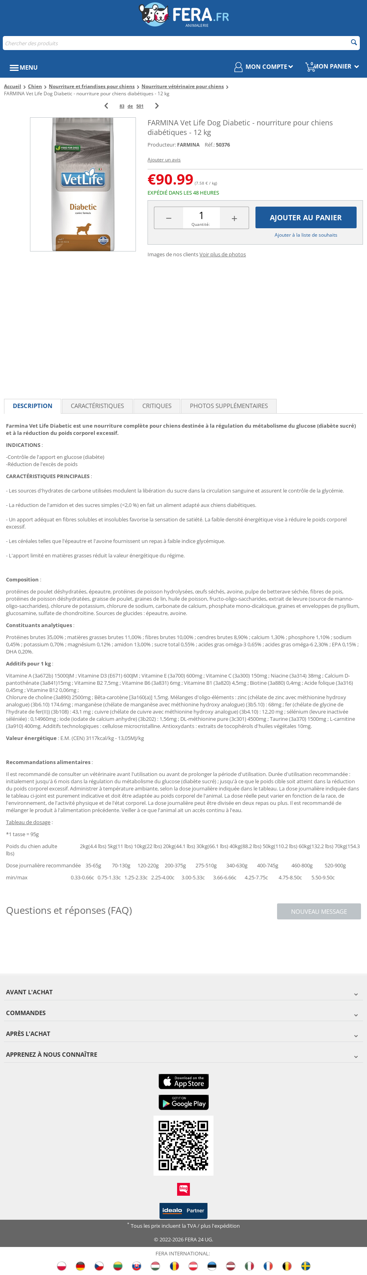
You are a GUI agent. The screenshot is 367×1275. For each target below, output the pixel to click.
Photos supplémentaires (229, 406)
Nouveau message (319, 911)
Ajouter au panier (306, 217)
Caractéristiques (97, 406)
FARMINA (188, 144)
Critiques (157, 406)
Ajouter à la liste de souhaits (306, 234)
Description (32, 406)
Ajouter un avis (164, 159)
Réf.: (210, 144)
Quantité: (200, 224)
